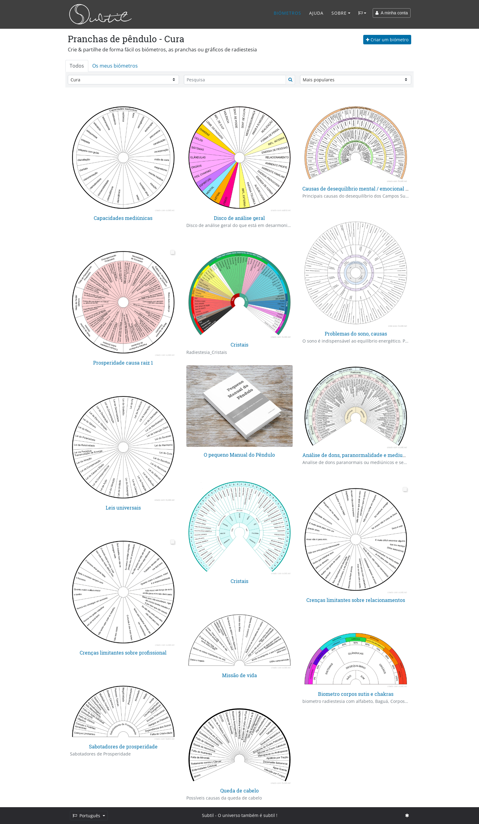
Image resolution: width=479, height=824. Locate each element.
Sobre (339, 13)
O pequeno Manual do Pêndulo (239, 454)
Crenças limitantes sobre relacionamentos (355, 600)
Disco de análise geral (239, 218)
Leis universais (123, 507)
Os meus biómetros (115, 65)
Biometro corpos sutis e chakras (355, 694)
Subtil (208, 815)
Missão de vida (239, 675)
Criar (387, 40)
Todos (77, 65)
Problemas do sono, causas (356, 333)
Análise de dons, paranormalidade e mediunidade (360, 455)
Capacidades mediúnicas (123, 218)
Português (87, 815)
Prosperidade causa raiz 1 (123, 362)
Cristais (239, 344)
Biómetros (287, 13)
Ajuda (316, 13)
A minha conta (391, 12)
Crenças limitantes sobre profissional (123, 652)
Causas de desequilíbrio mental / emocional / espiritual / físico (375, 188)
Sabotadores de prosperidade (123, 746)
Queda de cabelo (239, 790)
